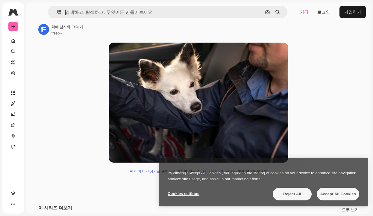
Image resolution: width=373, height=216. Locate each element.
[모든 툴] (13, 93)
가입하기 (352, 12)
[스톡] (13, 62)
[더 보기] (13, 204)
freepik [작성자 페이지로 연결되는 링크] (56, 33)
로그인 (323, 12)
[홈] (13, 41)
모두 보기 (350, 210)
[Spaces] (13, 103)
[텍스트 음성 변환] (13, 136)
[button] (56, 12)
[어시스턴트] (13, 147)
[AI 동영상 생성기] (13, 125)
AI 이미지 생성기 (143, 171)
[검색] (13, 51)
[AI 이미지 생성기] (13, 114)
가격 (304, 12)
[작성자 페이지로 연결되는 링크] (43, 29)
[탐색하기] (13, 73)
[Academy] (13, 193)
